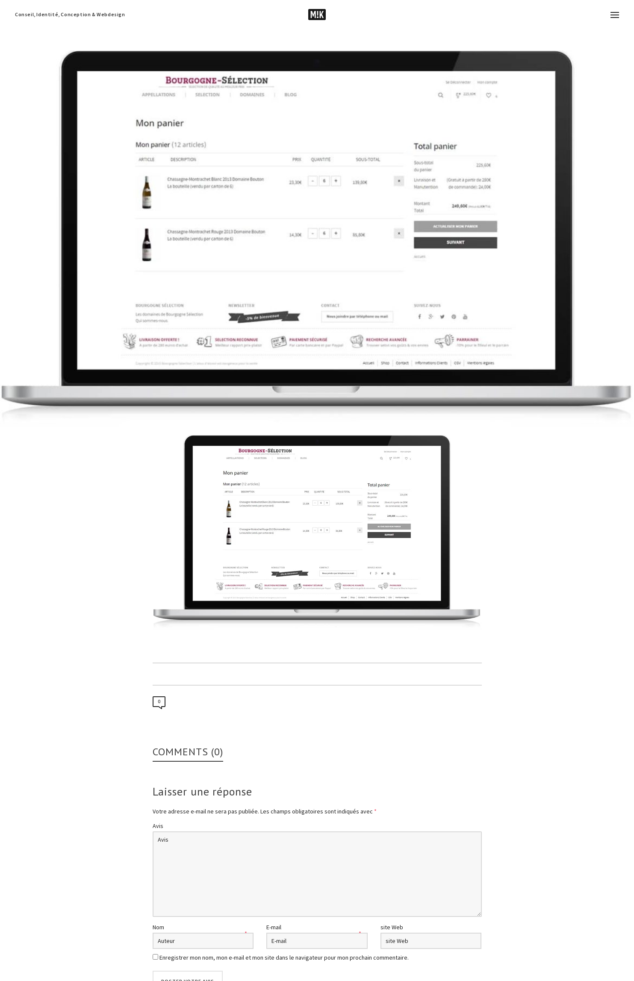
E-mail (273, 927)
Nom (158, 927)
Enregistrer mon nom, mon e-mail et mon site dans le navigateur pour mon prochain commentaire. (284, 957)
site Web (391, 927)
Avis (158, 826)
